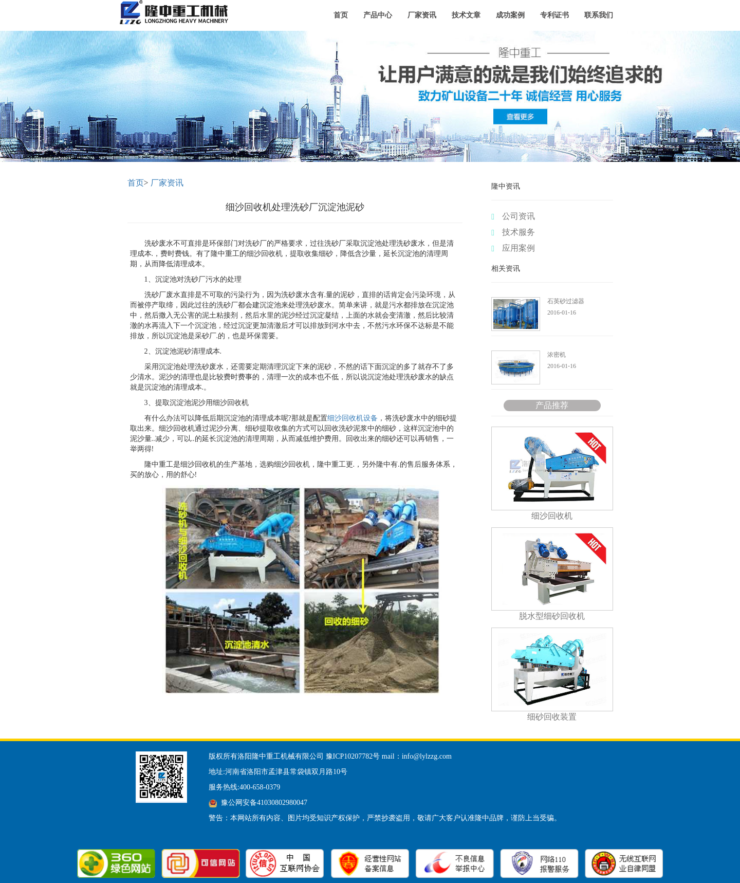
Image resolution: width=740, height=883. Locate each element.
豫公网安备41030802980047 (264, 802)
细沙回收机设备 (352, 418)
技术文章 (466, 15)
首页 (341, 15)
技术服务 (513, 232)
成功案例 (510, 15)
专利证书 (554, 15)
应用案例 (513, 248)
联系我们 (598, 15)
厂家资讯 (422, 15)
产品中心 (377, 15)
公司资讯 (513, 216)
